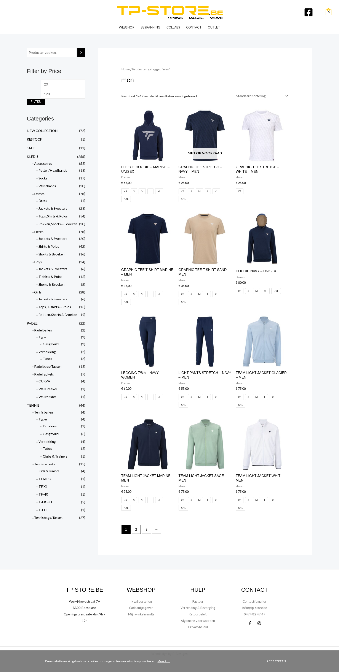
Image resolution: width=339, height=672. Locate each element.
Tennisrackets (44, 464)
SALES (31, 148)
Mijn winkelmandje (141, 614)
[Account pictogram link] (319, 12)
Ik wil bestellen (141, 601)
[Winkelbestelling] (261, 96)
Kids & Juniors (48, 471)
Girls (37, 292)
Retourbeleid (198, 614)
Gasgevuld (51, 344)
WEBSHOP (126, 27)
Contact (193, 27)
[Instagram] (259, 623)
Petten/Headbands (52, 170)
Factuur (198, 601)
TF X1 (43, 486)
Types (43, 419)
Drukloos (50, 426)
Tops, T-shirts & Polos (54, 307)
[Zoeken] (81, 52)
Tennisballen (43, 412)
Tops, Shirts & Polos (53, 216)
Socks (42, 178)
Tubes (47, 359)
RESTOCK (34, 139)
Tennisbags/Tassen (48, 517)
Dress (42, 200)
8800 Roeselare (84, 607)
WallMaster (47, 397)
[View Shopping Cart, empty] (328, 12)
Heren (38, 232)
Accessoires (43, 163)
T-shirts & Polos (50, 276)
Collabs (173, 27)
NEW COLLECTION (42, 130)
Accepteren (276, 661)
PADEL (32, 323)
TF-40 (43, 494)
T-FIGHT (45, 502)
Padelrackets (44, 374)
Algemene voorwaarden (198, 620)
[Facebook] (308, 12)
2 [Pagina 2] (136, 529)
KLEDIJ (32, 156)
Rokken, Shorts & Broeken (57, 224)
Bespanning (150, 27)
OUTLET (214, 27)
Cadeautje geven (141, 607)
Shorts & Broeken (51, 254)
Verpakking (47, 352)
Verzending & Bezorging (198, 607)
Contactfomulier (254, 601)
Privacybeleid (198, 627)
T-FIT (42, 510)
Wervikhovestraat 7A (85, 601)
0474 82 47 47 (254, 614)
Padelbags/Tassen (47, 366)
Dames (39, 194)
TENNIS (33, 405)
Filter (36, 101)
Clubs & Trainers (55, 456)
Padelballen (43, 330)
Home (125, 69)
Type (42, 337)
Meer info (164, 661)
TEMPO (44, 479)
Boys (38, 262)
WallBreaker (47, 389)
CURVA (44, 381)
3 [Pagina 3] (146, 529)
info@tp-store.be (254, 607)
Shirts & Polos (48, 246)
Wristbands (47, 186)
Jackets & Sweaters (52, 208)
